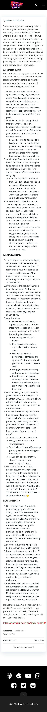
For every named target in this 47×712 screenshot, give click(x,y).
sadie (8, 20)
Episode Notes (19, 631)
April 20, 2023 (18, 20)
